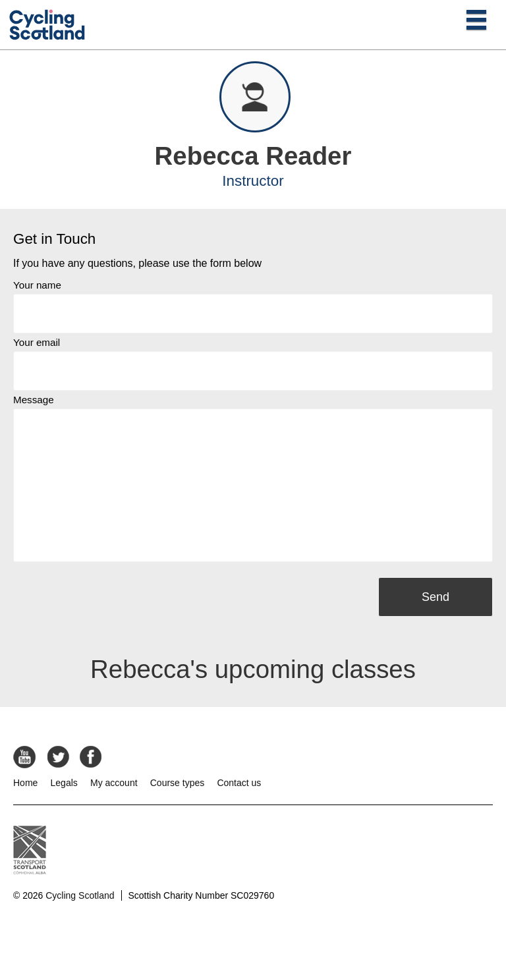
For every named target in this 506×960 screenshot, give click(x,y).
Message (33, 399)
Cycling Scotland (79, 895)
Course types (177, 782)
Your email (36, 342)
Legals (64, 782)
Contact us (239, 782)
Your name (37, 285)
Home (25, 782)
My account (114, 782)
